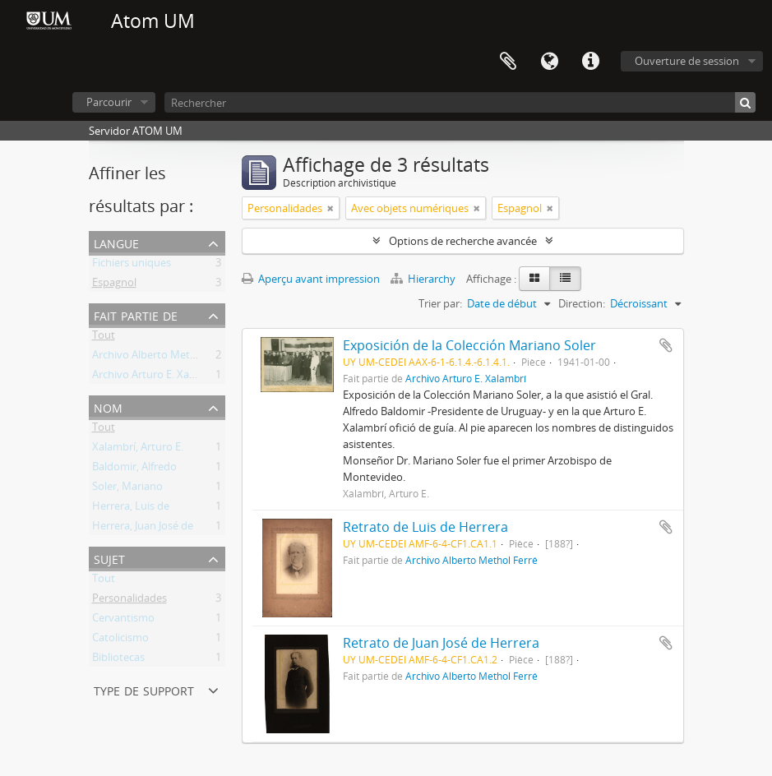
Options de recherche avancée (463, 240)
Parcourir (109, 102)
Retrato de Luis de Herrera (425, 527)
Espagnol (114, 285)
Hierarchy (424, 278)
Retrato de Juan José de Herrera (441, 643)
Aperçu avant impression (311, 278)
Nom (108, 406)
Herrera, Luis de (130, 508)
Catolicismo (120, 640)
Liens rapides (590, 61)
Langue (549, 61)
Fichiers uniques (131, 265)
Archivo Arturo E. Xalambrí (156, 377)
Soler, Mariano (127, 489)
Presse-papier (508, 61)
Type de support (144, 689)
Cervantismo (123, 620)
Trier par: (440, 303)
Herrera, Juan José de (142, 528)
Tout (103, 337)
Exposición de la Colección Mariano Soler (469, 345)
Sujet (109, 558)
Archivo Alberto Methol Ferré (162, 357)
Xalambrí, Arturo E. (137, 449)
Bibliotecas (118, 660)
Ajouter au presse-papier (666, 345)
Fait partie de (136, 314)
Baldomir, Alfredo (134, 469)
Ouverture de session (687, 60)
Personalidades (129, 601)
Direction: (581, 303)
